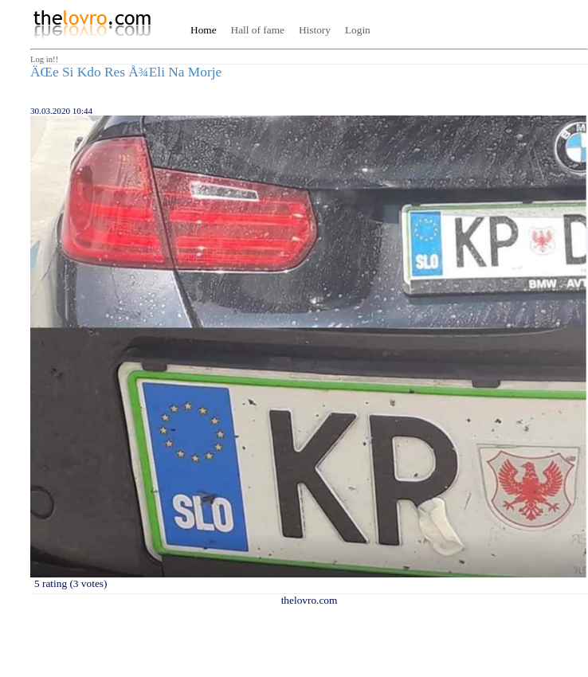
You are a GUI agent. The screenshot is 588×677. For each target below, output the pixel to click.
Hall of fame (257, 30)
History (315, 30)
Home (203, 30)
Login (357, 30)
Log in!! (44, 59)
